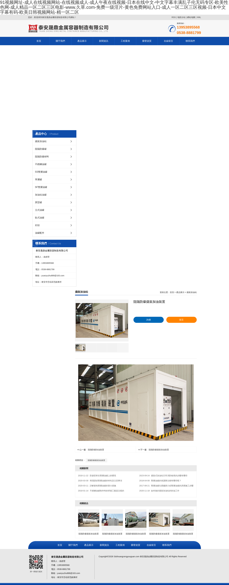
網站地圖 (191, 17)
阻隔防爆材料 (42, 156)
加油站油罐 (41, 195)
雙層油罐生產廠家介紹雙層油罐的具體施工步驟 (166, 486)
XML (199, 17)
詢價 (148, 319)
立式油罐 (39, 210)
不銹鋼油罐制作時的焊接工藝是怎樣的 (101, 491)
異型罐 (38, 202)
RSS (174, 17)
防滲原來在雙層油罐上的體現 (97, 475)
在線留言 (168, 41)
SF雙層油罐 (41, 187)
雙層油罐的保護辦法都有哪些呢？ (160, 480)
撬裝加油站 (41, 141)
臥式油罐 (39, 217)
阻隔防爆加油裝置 (90, 450)
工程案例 (125, 41)
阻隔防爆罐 (41, 149)
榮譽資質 (146, 41)
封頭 (37, 225)
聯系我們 (190, 41)
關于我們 (60, 41)
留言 (181, 319)
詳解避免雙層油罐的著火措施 (97, 486)
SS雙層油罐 (41, 172)
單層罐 (38, 179)
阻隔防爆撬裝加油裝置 (153, 450)
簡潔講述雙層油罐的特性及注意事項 (100, 480)
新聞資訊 (103, 41)
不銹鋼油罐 (41, 164)
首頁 (38, 41)
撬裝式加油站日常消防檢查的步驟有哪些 (163, 475)
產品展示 (82, 41)
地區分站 (181, 17)
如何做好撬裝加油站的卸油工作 (159, 491)
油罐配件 (39, 233)
